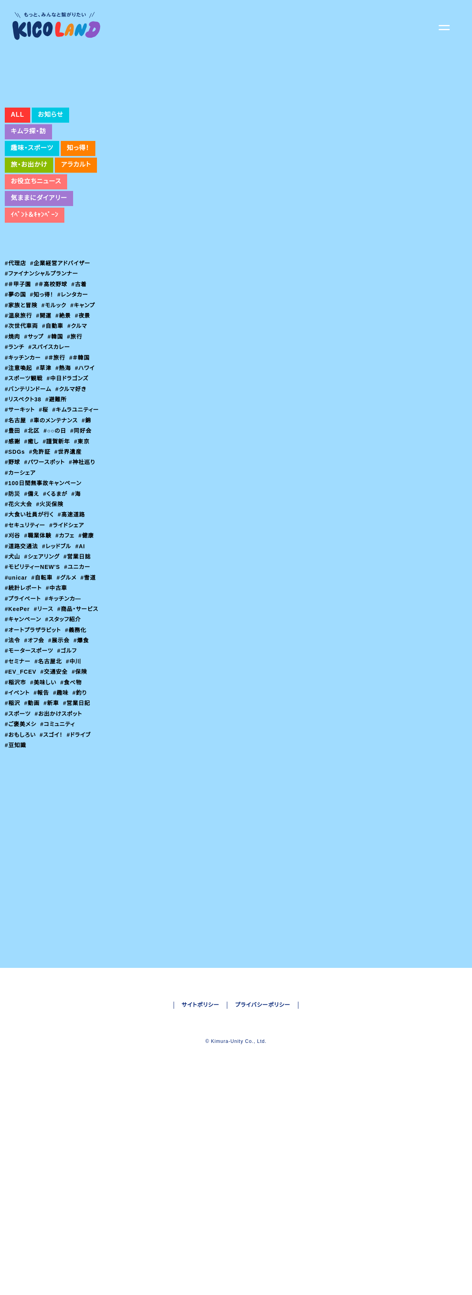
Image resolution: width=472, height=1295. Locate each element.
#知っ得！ (42, 349)
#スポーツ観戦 (24, 433)
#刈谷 (13, 601)
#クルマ (78, 381)
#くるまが (57, 559)
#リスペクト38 (24, 454)
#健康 (88, 601)
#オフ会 (35, 716)
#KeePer (18, 674)
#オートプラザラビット (34, 705)
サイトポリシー (199, 1124)
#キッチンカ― (65, 664)
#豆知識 (16, 821)
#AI (83, 611)
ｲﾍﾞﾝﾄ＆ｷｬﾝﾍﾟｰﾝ (34, 269)
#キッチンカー (23, 412)
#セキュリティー (25, 590)
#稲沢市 (16, 758)
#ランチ (15, 402)
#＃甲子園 (18, 339)
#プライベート (24, 664)
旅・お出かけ (29, 219)
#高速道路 (73, 580)
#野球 (70, 517)
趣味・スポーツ (32, 203)
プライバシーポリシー (263, 1124)
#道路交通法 (22, 611)
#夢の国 (16, 349)
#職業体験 (38, 601)
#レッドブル (58, 611)
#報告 (43, 769)
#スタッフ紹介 (23, 695)
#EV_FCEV (20, 748)
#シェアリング (43, 622)
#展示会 (60, 716)
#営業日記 (78, 779)
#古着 (80, 339)
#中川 (75, 737)
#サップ (35, 391)
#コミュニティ (59, 800)
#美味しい (44, 758)
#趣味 (63, 769)
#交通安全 (134, 252)
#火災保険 (50, 569)
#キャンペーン (69, 685)
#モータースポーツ (29, 726)
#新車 (52, 779)
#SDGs (85, 507)
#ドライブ (82, 810)
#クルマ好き (73, 444)
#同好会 (67, 496)
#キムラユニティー (28, 475)
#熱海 (64, 423)
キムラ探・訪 (28, 186)
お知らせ (49, 169)
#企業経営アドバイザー (62, 318)
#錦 (63, 485)
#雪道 (91, 643)
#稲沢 (13, 779)
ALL (17, 169)
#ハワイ (86, 423)
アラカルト (76, 219)
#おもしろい (21, 810)
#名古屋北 (49, 737)
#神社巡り (65, 528)
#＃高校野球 (51, 339)
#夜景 (84, 370)
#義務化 (79, 705)
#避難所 (58, 454)
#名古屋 (67, 475)
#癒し (12, 507)
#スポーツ (18, 790)
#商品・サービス (25, 685)
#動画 (33, 779)
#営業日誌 (79, 622)
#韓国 (57, 391)
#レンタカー (74, 349)
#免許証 (16, 517)
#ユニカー (77, 632)
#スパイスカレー (51, 402)
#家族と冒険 (21, 360)
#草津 (44, 423)
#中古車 (58, 653)
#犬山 (13, 622)
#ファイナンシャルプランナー (42, 328)
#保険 (79, 748)
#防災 (13, 559)
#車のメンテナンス (29, 485)
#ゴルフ (68, 726)
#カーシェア (20, 538)
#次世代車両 (22, 381)
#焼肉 (13, 391)
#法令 (13, 716)
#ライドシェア (68, 590)
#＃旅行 (56, 412)
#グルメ (69, 643)
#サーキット (20, 464)
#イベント (18, 769)
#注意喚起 (19, 423)
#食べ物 (72, 758)
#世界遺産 (44, 517)
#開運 (44, 370)
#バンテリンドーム (29, 444)
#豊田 (79, 485)
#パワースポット (26, 528)
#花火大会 (19, 569)
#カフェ (66, 601)
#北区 (13, 496)
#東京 (64, 507)
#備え (32, 559)
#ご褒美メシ (21, 800)
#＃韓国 (81, 412)
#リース (45, 674)
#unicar (17, 643)
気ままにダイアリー (39, 253)
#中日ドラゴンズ (69, 433)
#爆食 (83, 716)
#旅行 (77, 391)
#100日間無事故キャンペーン (44, 549)
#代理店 (16, 318)
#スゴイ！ (53, 810)
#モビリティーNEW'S (32, 632)
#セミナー (18, 737)
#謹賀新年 (38, 507)
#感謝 (90, 496)
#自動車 (53, 381)
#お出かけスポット (60, 790)
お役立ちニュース (36, 236)
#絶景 (64, 370)
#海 (78, 559)
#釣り (82, 769)
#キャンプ (84, 360)
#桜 (45, 464)
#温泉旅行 (19, 370)
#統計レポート (24, 653)
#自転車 (44, 643)
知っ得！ (78, 203)
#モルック (55, 360)
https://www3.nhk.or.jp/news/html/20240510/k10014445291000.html (254, 230)
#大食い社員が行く (30, 580)
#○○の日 (38, 496)
